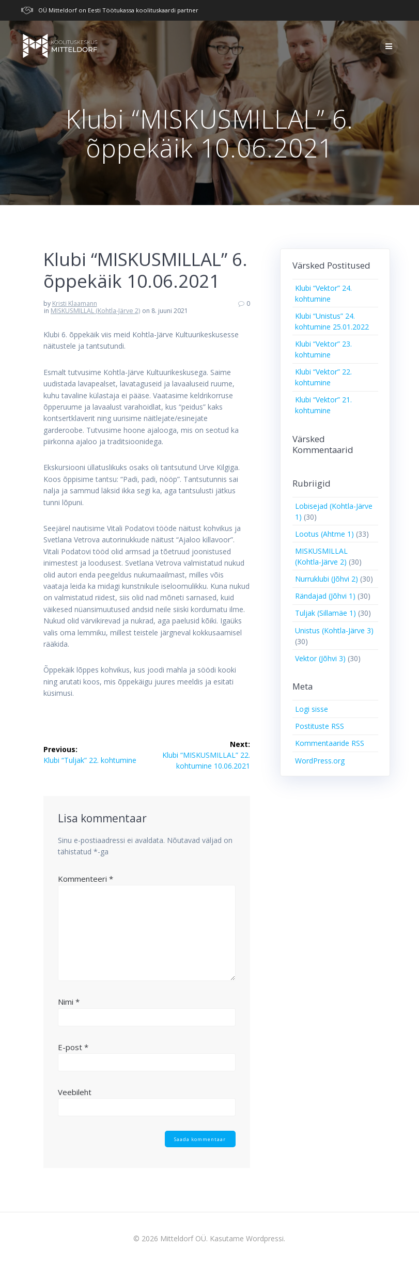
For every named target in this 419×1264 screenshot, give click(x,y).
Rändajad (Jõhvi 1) (325, 596)
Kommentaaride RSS (329, 743)
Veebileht (74, 1092)
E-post (73, 1047)
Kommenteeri (85, 878)
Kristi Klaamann (74, 303)
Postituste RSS (319, 726)
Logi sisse (311, 709)
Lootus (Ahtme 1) (324, 534)
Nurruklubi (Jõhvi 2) (326, 579)
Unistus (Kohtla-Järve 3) (334, 630)
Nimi (69, 1001)
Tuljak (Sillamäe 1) (325, 613)
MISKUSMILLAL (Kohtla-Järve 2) (95, 310)
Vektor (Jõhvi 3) (320, 658)
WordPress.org (320, 761)
